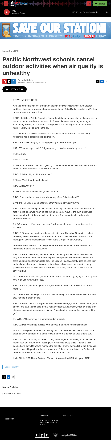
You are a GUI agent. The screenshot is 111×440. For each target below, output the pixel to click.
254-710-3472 (68, 416)
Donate (101, 3)
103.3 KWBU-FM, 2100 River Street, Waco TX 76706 (49, 422)
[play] (7, 12)
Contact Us (44, 416)
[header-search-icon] (88, 3)
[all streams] (107, 12)
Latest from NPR (10, 51)
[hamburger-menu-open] (6, 3)
